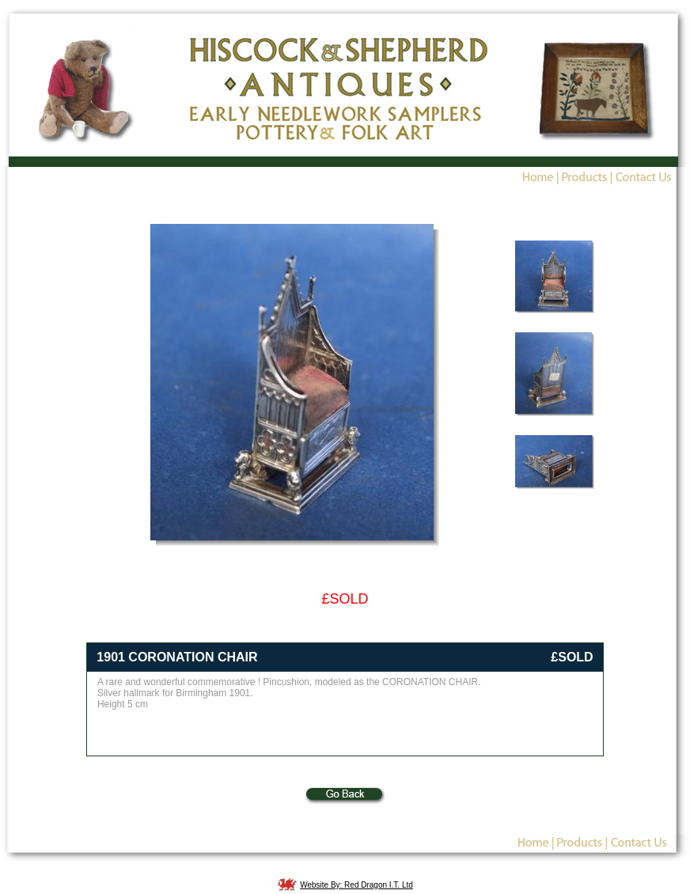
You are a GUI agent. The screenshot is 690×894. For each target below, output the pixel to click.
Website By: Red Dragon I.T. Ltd (356, 885)
